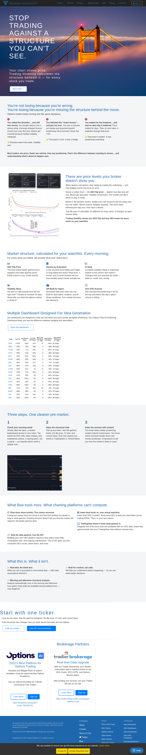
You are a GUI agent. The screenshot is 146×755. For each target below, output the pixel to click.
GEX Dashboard (130, 728)
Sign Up (33, 697)
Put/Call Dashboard (131, 741)
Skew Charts (106, 735)
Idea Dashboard (130, 724)
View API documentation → (41, 628)
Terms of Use (30, 732)
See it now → (18, 89)
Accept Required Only (79, 751)
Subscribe (93, 3)
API (104, 3)
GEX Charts (106, 728)
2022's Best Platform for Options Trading (25, 664)
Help (60, 3)
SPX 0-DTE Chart (108, 724)
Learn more (104, 746)
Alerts (70, 3)
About (81, 725)
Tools (80, 3)
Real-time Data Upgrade (73, 662)
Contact (122, 3)
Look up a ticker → (13, 628)
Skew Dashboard (130, 732)
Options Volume (107, 732)
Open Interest (107, 739)
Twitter (83, 737)
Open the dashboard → (21, 327)
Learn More (18, 697)
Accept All (61, 751)
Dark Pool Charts (108, 743)
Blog (112, 3)
